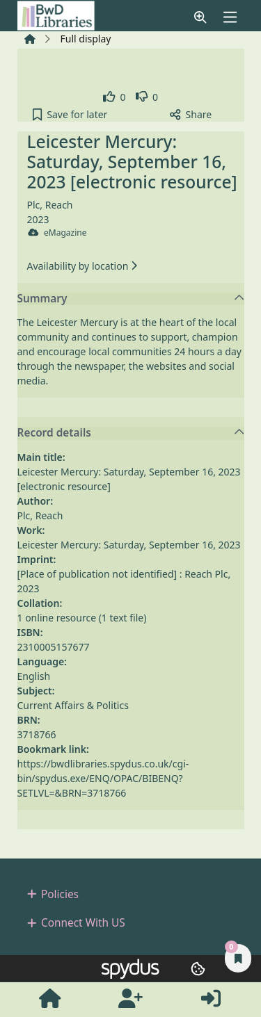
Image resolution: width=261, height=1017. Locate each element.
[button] (200, 17)
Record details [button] (131, 433)
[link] (114, 97)
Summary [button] (131, 299)
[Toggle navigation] (230, 17)
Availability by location (82, 265)
